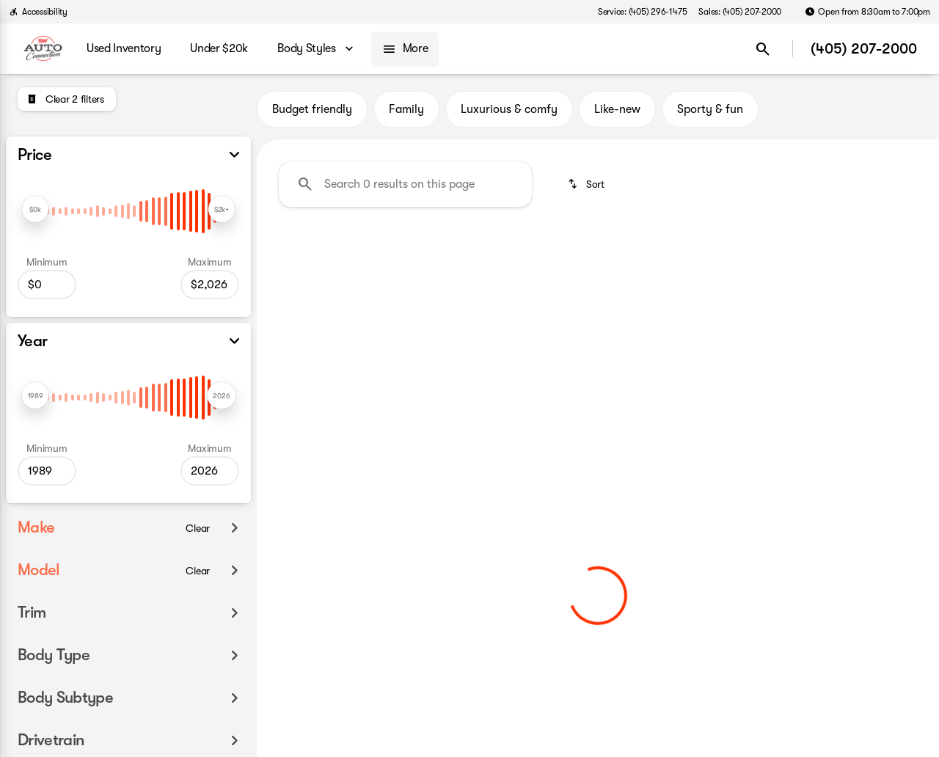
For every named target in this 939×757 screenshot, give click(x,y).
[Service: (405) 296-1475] (642, 12)
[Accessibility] (38, 12)
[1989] (47, 471)
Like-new (617, 109)
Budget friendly (312, 109)
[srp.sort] (587, 184)
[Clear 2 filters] (67, 99)
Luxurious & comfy (509, 109)
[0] (47, 284)
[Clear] (198, 528)
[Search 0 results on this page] (405, 184)
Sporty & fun (710, 109)
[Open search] (763, 49)
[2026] (209, 284)
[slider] (35, 209)
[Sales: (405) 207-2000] (739, 12)
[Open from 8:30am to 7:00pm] (867, 12)
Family (406, 109)
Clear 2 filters (337, 347)
